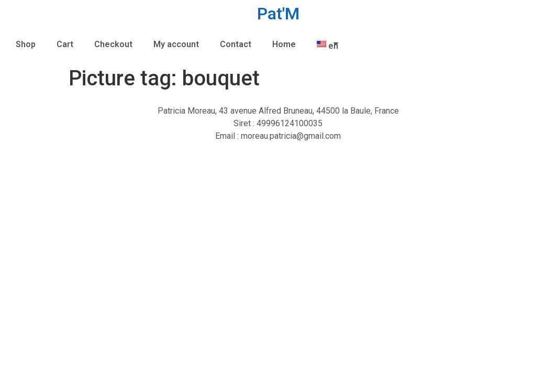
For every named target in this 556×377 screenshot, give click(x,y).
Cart (65, 44)
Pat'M (278, 14)
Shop (26, 44)
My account (176, 44)
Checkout (113, 44)
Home (284, 44)
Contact (235, 44)
